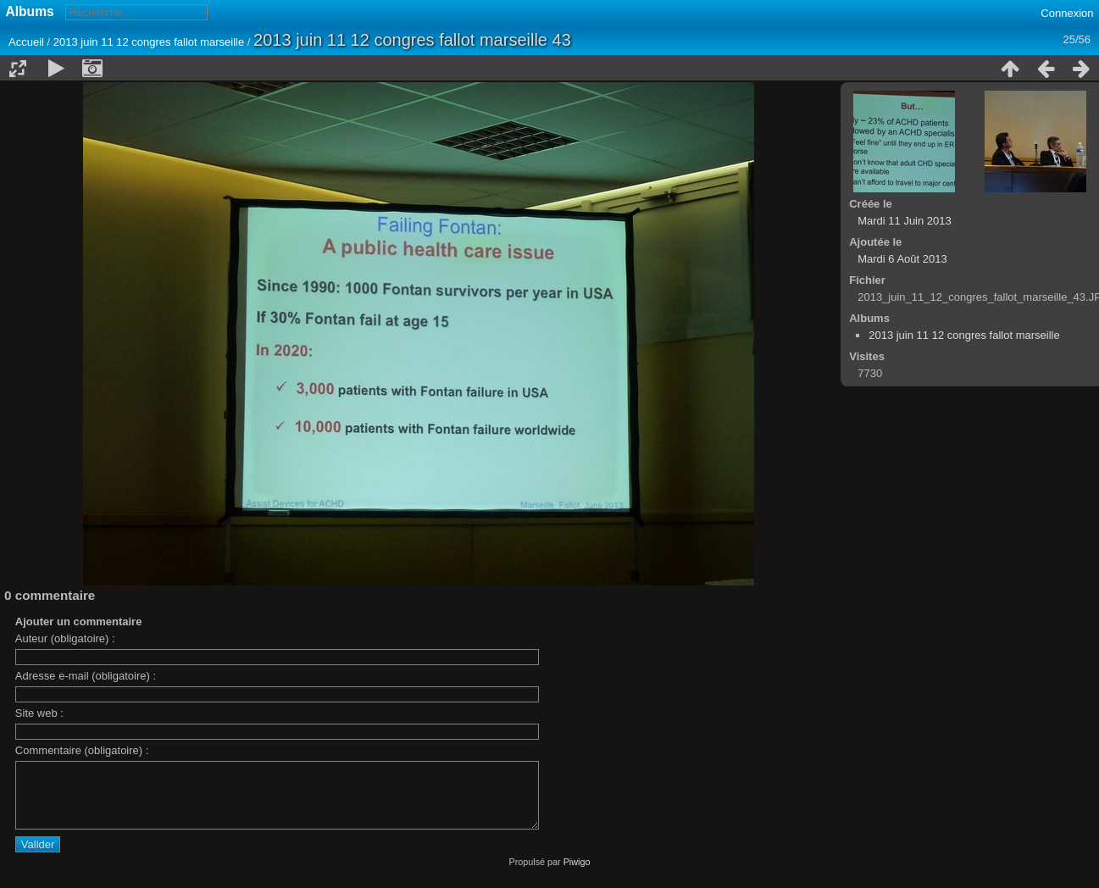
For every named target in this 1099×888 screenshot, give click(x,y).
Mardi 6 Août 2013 (902, 259)
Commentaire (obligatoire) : (82, 750)
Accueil (26, 42)
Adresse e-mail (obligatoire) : (85, 675)
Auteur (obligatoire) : (65, 638)
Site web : (39, 713)
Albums (30, 11)
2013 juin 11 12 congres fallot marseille (148, 42)
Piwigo (577, 874)
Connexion (1067, 13)
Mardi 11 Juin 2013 (905, 220)
